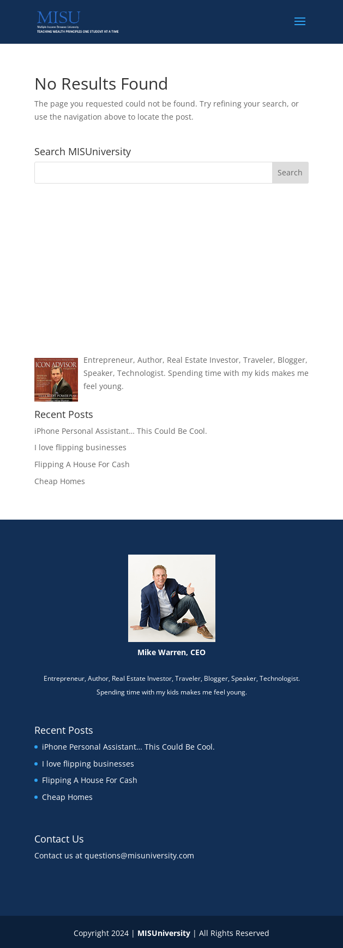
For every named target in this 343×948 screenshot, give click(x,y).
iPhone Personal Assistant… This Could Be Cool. (120, 431)
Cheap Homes (59, 481)
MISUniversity (163, 933)
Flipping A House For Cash (82, 464)
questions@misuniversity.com (139, 855)
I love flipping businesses (80, 447)
